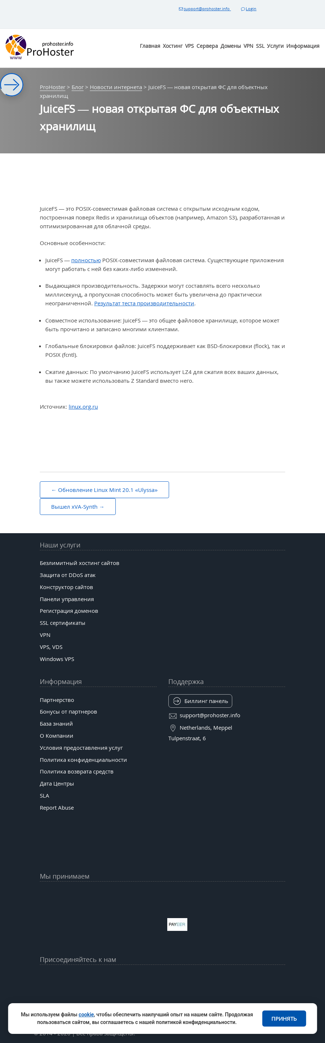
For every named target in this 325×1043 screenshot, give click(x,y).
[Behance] (162, 995)
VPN (248, 45)
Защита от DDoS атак (68, 574)
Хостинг (173, 45)
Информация (303, 45)
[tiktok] (162, 977)
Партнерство (57, 699)
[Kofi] (216, 995)
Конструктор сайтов (66, 587)
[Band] (216, 977)
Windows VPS (57, 658)
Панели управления (67, 599)
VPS (189, 45)
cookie (86, 1014)
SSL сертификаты (62, 622)
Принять (284, 1018)
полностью (86, 260)
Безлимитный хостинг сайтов (79, 562)
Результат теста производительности (144, 303)
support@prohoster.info (204, 8)
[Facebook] (109, 977)
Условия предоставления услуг (81, 747)
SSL (260, 45)
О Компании (56, 735)
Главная (150, 45)
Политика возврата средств (77, 771)
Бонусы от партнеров (68, 711)
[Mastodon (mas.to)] (82, 995)
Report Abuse (57, 807)
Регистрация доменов (69, 610)
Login (248, 8)
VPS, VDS (51, 646)
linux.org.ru (83, 406)
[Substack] (189, 995)
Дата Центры (57, 783)
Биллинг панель (206, 700)
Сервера (207, 45)
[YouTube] (82, 977)
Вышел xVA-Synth (74, 506)
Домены (231, 45)
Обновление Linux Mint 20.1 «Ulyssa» (108, 489)
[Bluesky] (189, 977)
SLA (44, 795)
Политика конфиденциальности (83, 759)
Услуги (275, 45)
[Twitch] (136, 995)
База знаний (56, 723)
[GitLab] (109, 995)
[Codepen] (242, 995)
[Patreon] (242, 977)
